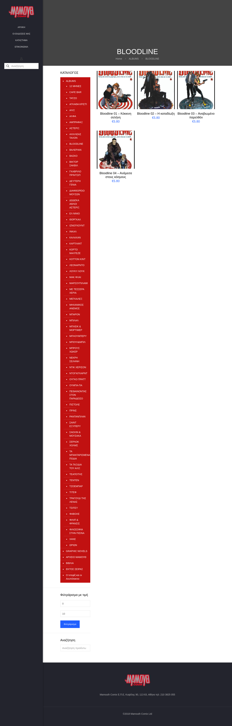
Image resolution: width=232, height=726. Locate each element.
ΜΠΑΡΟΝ (74, 314)
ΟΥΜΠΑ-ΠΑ (75, 385)
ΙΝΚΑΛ (73, 231)
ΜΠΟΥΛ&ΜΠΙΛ (77, 342)
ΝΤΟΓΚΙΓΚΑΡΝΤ (78, 373)
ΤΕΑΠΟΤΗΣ (75, 474)
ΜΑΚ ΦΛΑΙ (75, 277)
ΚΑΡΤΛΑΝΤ (75, 243)
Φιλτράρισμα (70, 624)
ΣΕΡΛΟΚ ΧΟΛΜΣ (74, 443)
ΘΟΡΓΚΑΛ (75, 219)
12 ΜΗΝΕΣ (75, 86)
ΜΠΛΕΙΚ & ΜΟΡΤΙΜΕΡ (75, 328)
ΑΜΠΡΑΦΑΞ (76, 122)
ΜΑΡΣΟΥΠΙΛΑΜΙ (78, 283)
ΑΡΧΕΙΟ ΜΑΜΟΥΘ (76, 557)
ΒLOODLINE (76, 143)
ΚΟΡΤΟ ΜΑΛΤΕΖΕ (75, 251)
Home (119, 58)
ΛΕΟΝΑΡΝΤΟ (76, 265)
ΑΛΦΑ (72, 116)
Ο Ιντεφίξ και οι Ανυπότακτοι (74, 577)
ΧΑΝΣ (72, 539)
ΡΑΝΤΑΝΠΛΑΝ (77, 416)
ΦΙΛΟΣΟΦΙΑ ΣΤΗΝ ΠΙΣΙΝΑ (76, 531)
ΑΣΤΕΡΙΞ (74, 128)
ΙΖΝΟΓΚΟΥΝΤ (77, 225)
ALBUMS (134, 58)
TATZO (73, 98)
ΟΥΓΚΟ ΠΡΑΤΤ (77, 379)
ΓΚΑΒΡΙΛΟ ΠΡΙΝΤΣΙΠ (75, 173)
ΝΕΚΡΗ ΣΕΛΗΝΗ (74, 359)
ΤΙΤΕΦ (73, 492)
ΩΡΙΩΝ (73, 545)
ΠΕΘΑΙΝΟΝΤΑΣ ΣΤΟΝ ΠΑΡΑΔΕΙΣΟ (78, 395)
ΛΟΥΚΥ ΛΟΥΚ (77, 271)
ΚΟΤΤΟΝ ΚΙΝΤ (77, 259)
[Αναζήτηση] (21, 66)
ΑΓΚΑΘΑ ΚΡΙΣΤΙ (78, 104)
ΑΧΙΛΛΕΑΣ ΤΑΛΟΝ (75, 136)
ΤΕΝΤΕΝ (74, 480)
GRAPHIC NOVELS (76, 551)
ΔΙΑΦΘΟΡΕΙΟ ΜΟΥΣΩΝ (77, 192)
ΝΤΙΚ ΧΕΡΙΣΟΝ (77, 367)
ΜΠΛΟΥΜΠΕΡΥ (78, 336)
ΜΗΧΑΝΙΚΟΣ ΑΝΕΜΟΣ (76, 306)
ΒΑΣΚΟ (73, 155)
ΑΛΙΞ (72, 110)
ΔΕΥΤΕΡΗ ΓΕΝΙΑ (75, 183)
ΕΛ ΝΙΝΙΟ (74, 213)
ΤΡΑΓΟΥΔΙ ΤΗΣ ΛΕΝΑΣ (77, 500)
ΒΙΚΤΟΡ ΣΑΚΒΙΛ (73, 163)
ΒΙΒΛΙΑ (70, 563)
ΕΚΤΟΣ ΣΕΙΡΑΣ (74, 569)
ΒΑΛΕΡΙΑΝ (75, 149)
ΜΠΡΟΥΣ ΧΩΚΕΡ (74, 350)
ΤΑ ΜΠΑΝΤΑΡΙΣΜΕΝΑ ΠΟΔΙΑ (78, 455)
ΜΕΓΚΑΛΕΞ (75, 298)
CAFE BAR (75, 92)
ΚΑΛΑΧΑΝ (75, 237)
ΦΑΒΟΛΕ (74, 513)
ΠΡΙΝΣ (73, 410)
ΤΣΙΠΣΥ (73, 507)
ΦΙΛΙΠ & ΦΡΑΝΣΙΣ (74, 521)
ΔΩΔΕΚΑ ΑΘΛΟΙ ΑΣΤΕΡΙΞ (74, 204)
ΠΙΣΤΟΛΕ (74, 404)
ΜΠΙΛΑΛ (74, 320)
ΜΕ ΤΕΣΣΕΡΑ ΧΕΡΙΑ (76, 291)
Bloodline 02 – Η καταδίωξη (156, 113)
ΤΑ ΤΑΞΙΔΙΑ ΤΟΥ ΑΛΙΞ (75, 466)
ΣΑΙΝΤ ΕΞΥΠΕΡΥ (75, 424)
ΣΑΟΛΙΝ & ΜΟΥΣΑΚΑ (75, 434)
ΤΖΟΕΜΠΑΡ (76, 486)
